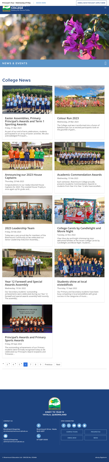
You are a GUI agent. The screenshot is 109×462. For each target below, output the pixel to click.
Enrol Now (72, 438)
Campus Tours (72, 432)
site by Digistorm (101, 457)
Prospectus (95, 432)
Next (58, 364)
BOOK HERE (41, 3)
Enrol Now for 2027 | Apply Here (91, 3)
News (96, 438)
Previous (48, 364)
